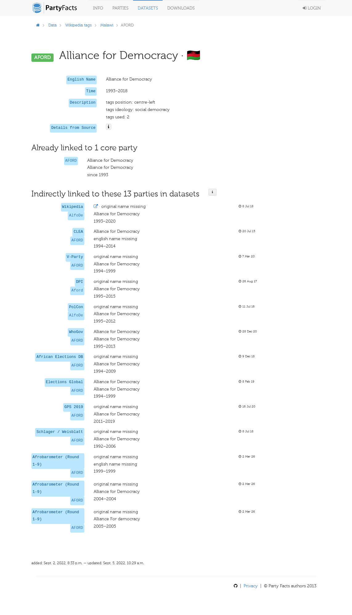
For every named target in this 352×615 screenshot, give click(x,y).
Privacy (251, 586)
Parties (120, 8)
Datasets (148, 8)
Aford (77, 290)
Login (312, 8)
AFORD (71, 161)
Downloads (181, 8)
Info (98, 8)
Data (52, 25)
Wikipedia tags (78, 25)
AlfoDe (76, 215)
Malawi (106, 25)
